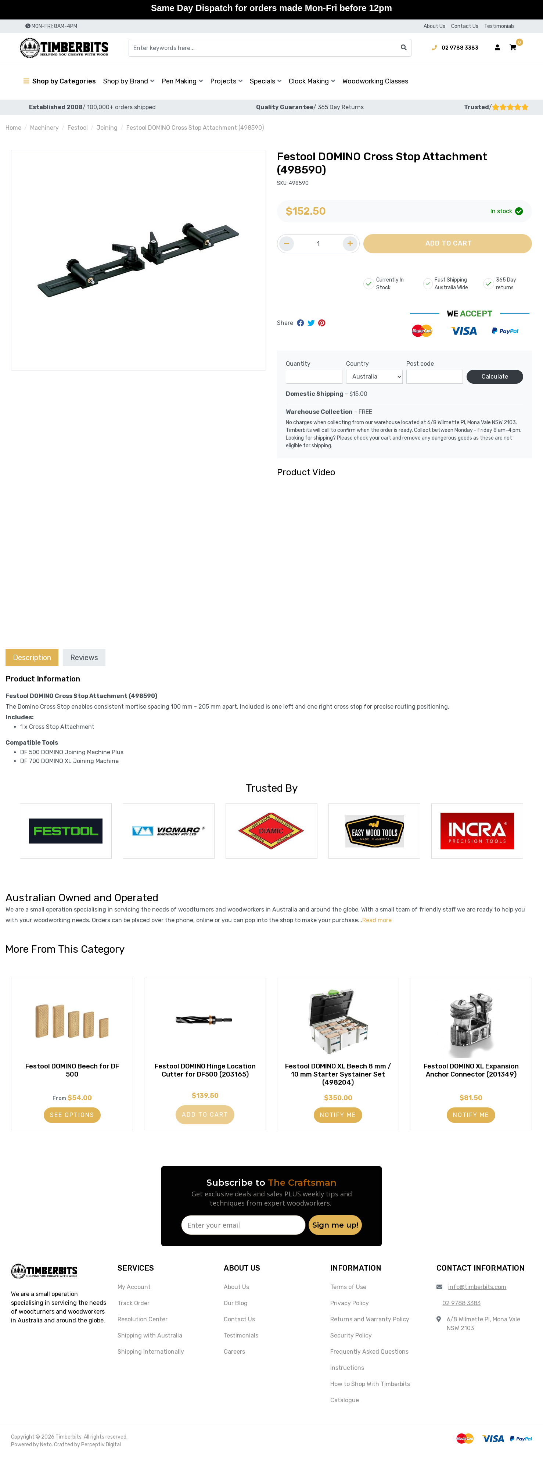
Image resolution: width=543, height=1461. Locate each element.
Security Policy (351, 1339)
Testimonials (499, 26)
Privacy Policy (349, 1306)
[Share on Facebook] (301, 323)
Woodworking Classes (375, 81)
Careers (234, 1355)
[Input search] (270, 48)
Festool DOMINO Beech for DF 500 (72, 1072)
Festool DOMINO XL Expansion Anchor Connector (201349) (471, 1072)
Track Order (134, 1306)
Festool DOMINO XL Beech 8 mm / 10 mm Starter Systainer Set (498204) (338, 1076)
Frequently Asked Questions (369, 1355)
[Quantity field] (318, 243)
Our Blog (236, 1306)
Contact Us (464, 26)
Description (32, 657)
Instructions (347, 1371)
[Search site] (403, 48)
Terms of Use (348, 1290)
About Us (434, 26)
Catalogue (344, 1403)
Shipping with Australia (150, 1339)
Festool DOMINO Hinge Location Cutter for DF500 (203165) (205, 1072)
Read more (377, 920)
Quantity (298, 363)
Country (357, 363)
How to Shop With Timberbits (370, 1387)
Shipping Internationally (151, 1355)
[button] (513, 48)
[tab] (32, 657)
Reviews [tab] (84, 657)
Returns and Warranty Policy (369, 1322)
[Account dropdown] (497, 48)
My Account (134, 1290)
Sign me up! (335, 1228)
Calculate (495, 376)
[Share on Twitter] (312, 323)
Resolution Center (143, 1322)
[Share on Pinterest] (321, 323)
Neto (46, 1448)
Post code (420, 363)
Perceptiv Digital (101, 1448)
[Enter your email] (243, 1229)
